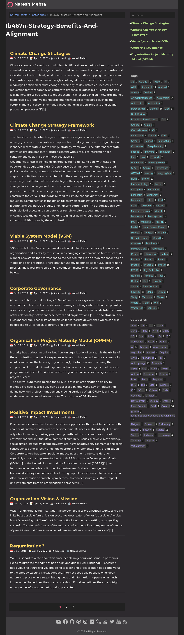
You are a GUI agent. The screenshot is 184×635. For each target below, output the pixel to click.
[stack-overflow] (105, 623)
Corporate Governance (35, 288)
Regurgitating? (27, 546)
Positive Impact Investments (42, 412)
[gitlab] (79, 623)
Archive (159, 4)
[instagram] (85, 623)
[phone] (99, 623)
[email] (59, 623)
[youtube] (119, 623)
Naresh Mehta (18, 15)
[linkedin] (92, 623)
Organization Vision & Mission (44, 499)
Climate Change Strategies (40, 54)
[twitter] (112, 623)
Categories (39, 15)
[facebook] (66, 623)
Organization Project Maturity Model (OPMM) (61, 340)
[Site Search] (155, 15)
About (146, 4)
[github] (72, 623)
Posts (172, 4)
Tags (134, 76)
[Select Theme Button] (136, 4)
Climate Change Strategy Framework (52, 125)
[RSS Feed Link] (125, 623)
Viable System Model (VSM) (41, 236)
